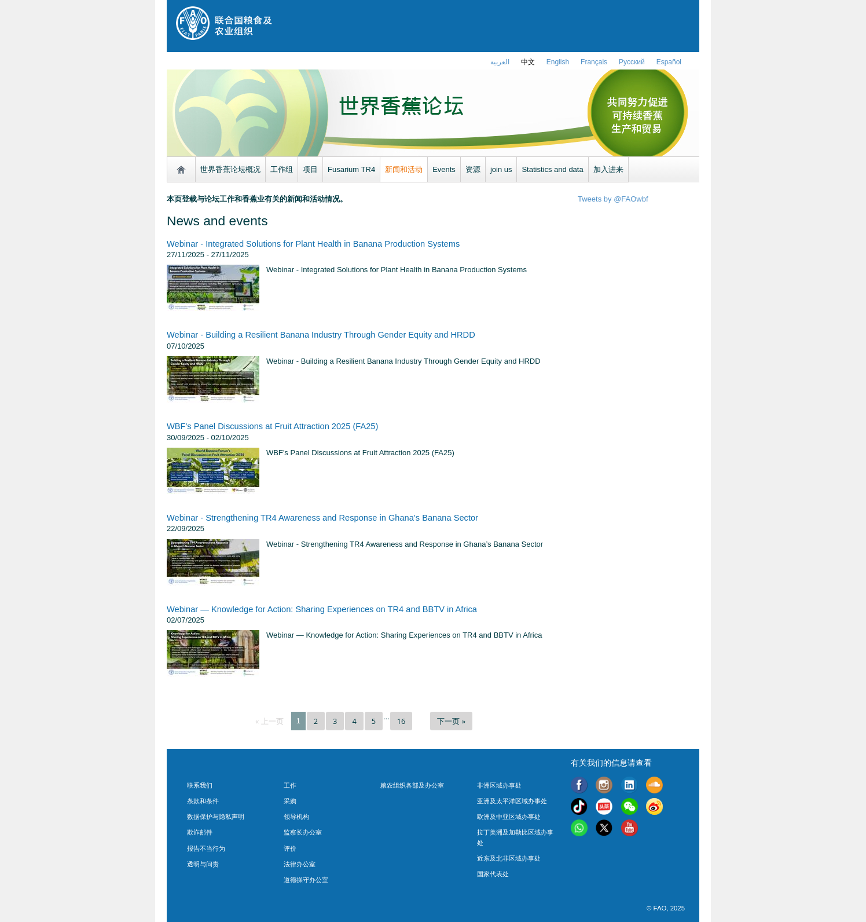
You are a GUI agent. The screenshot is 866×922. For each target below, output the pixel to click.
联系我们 (199, 785)
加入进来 (608, 169)
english (557, 62)
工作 (290, 785)
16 (401, 721)
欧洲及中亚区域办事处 (509, 816)
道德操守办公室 (306, 879)
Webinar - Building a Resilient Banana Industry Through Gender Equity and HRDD (321, 334)
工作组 (281, 169)
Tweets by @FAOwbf (613, 199)
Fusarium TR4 (351, 169)
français (594, 62)
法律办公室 (299, 864)
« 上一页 (269, 721)
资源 (472, 169)
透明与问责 (203, 864)
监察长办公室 (303, 832)
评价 (290, 848)
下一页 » (451, 721)
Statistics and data (552, 169)
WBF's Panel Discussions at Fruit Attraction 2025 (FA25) (272, 426)
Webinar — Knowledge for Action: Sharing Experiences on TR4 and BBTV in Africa (322, 609)
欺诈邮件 (199, 832)
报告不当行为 (206, 848)
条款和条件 (203, 800)
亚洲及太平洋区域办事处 (512, 800)
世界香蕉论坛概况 (230, 169)
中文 (528, 62)
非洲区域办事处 (499, 785)
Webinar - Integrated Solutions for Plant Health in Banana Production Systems (313, 243)
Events (444, 169)
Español (668, 62)
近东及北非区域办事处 (509, 858)
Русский (632, 62)
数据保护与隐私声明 (215, 816)
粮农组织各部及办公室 (412, 785)
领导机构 (296, 816)
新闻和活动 (404, 169)
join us (501, 169)
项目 (310, 169)
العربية (499, 62)
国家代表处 (493, 873)
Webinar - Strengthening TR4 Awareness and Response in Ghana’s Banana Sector (322, 517)
